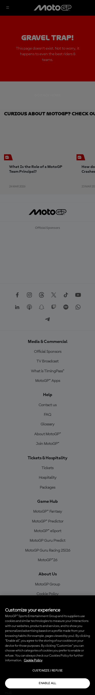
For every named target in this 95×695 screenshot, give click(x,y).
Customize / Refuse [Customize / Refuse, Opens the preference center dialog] (47, 670)
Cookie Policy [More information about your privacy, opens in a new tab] (33, 660)
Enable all (47, 683)
